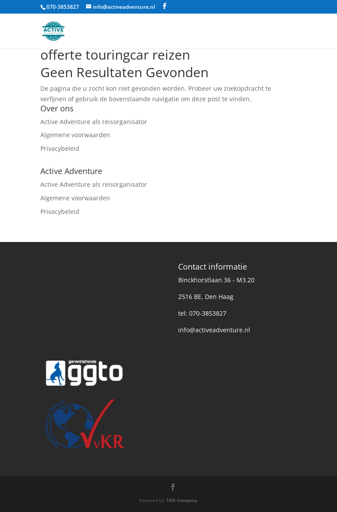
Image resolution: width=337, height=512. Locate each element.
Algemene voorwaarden (75, 135)
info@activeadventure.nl (214, 330)
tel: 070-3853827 (202, 313)
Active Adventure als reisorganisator (93, 121)
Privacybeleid (59, 148)
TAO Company (181, 500)
